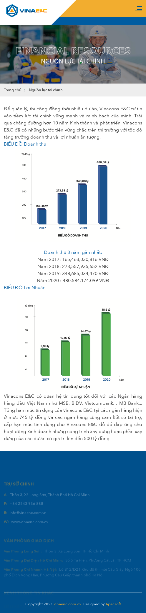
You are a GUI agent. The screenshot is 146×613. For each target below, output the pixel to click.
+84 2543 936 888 (26, 509)
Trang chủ (12, 90)
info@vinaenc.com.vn (28, 517)
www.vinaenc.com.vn (29, 526)
